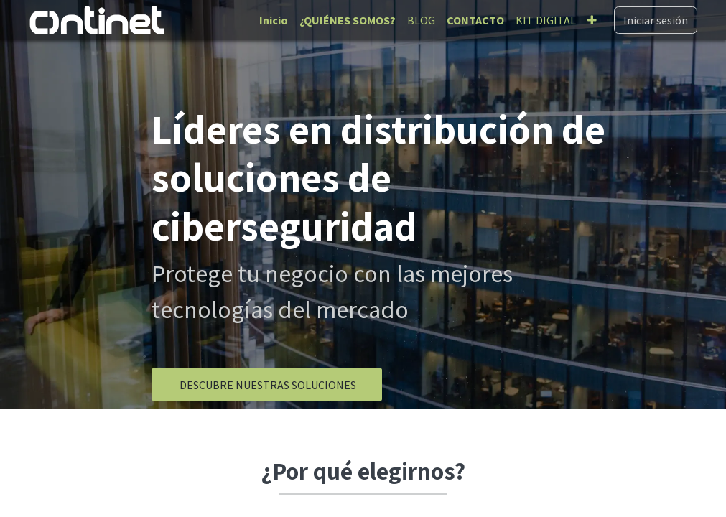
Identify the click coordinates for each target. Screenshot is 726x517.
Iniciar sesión (655, 20)
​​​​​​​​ (266, 385)
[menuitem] (273, 20)
